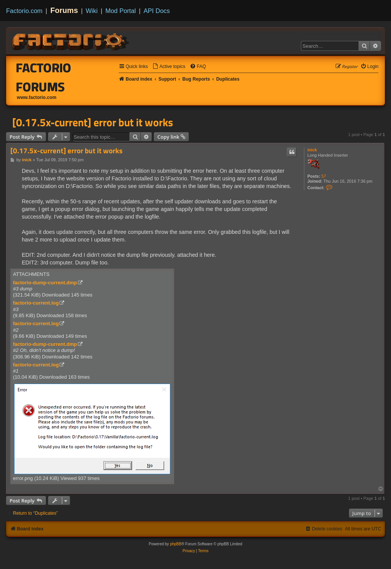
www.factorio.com (37, 97)
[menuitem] (168, 67)
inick (312, 150)
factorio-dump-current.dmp (45, 282)
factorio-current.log (36, 303)
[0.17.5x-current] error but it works (92, 122)
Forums (64, 10)
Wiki (92, 10)
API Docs (157, 10)
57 (324, 176)
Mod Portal (120, 10)
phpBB (175, 544)
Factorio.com (24, 10)
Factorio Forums (43, 77)
